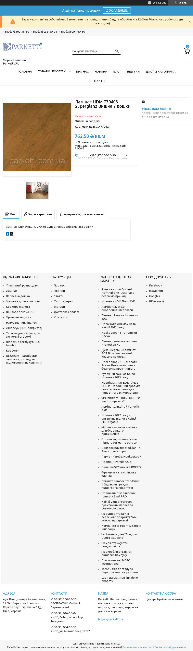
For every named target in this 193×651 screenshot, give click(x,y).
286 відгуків (159, 2)
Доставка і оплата (160, 71)
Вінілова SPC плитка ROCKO (121, 467)
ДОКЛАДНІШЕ (117, 10)
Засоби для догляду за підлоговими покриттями (119, 570)
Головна (25, 71)
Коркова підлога (18, 306)
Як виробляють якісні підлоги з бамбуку (116, 553)
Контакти (97, 81)
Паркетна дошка (18, 296)
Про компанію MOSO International (115, 562)
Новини (101, 71)
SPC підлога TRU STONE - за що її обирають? (120, 399)
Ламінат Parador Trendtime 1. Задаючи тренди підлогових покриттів (120, 484)
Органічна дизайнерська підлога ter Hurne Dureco (119, 440)
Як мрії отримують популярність (114, 544)
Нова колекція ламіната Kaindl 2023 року (118, 325)
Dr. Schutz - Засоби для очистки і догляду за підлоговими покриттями (24, 359)
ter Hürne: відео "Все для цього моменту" (119, 536)
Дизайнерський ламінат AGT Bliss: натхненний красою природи (118, 353)
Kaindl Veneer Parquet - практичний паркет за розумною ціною (117, 505)
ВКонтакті (156, 301)
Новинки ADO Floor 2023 (118, 301)
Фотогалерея (63, 301)
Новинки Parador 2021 (117, 461)
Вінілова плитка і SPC (21, 312)
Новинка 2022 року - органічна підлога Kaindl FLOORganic (118, 418)
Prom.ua (116, 643)
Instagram (156, 290)
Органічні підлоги (18, 317)
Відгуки (133, 71)
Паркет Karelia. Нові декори (121, 456)
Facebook (155, 285)
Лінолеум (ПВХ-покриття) (24, 328)
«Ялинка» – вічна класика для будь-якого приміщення (119, 430)
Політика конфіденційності (170, 647)
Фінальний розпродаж (22, 285)
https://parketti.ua (110, 619)
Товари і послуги (52, 71)
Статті (58, 296)
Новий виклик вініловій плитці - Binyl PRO (118, 494)
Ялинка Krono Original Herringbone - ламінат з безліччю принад (117, 293)
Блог (117, 71)
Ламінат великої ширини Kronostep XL (119, 343)
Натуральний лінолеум (22, 322)
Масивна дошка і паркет (23, 301)
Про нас (82, 71)
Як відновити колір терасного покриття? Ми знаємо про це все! (118, 517)
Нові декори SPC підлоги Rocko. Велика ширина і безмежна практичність (119, 365)
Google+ (155, 296)
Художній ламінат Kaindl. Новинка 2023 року (118, 375)
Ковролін (12, 350)
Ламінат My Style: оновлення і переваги (117, 308)
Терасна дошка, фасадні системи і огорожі (23, 334)
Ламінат (11, 290)
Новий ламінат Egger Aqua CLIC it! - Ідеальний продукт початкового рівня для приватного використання (120, 387)
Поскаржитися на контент (137, 647)
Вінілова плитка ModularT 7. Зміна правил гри (121, 449)
